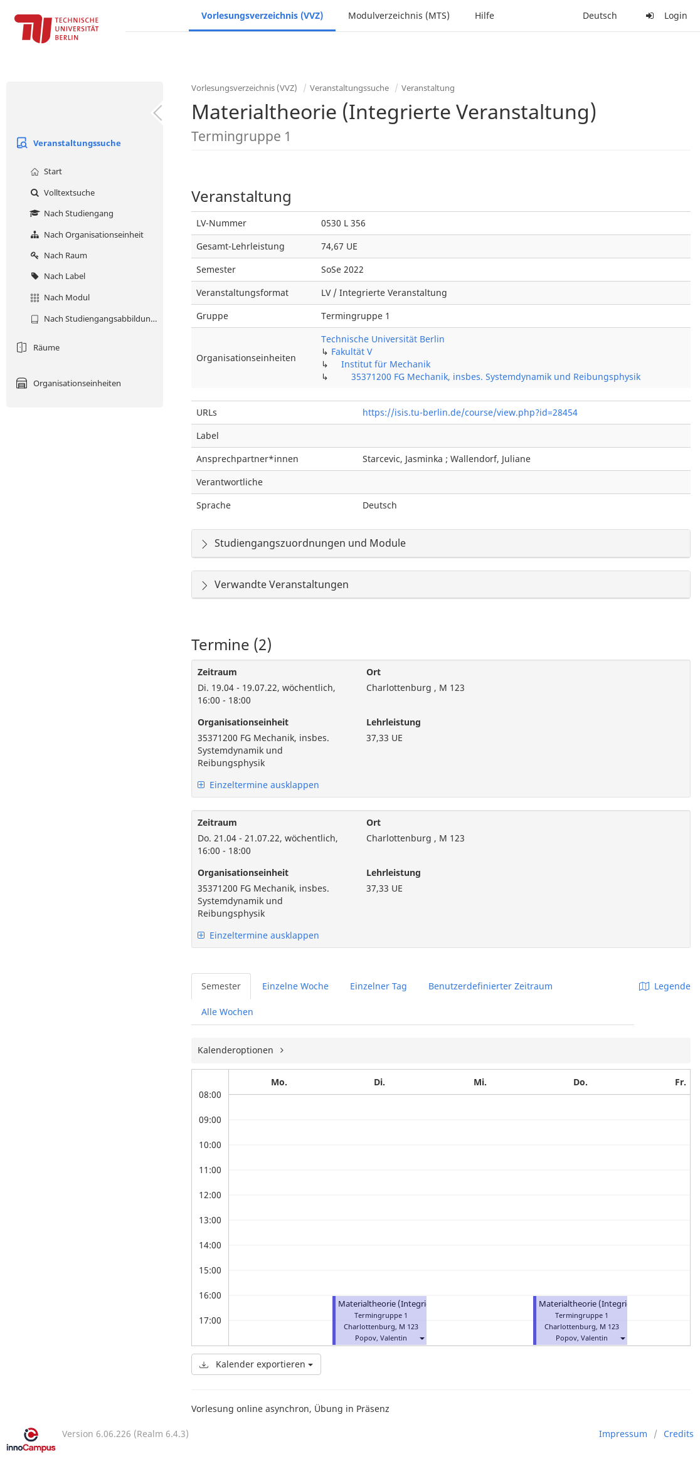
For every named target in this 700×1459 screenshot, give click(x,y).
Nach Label (56, 276)
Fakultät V (351, 351)
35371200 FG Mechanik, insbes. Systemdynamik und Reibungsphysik (495, 376)
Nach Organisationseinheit (85, 234)
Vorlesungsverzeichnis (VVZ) (262, 15)
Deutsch (600, 15)
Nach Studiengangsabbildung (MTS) (95, 318)
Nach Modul (58, 297)
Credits (679, 1434)
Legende (665, 986)
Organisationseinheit (243, 722)
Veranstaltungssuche (67, 143)
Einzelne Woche (295, 986)
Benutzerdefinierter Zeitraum (490, 986)
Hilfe (484, 15)
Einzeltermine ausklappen (258, 785)
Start (44, 171)
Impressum (623, 1434)
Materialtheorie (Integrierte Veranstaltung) (418, 1303)
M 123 (408, 1326)
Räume (36, 347)
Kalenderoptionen (237, 1050)
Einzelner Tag (378, 986)
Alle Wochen (227, 1012)
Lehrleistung (393, 722)
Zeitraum (217, 672)
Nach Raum (57, 255)
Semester (221, 986)
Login (664, 15)
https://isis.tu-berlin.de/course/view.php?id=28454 (470, 412)
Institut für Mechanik (385, 364)
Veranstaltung (428, 87)
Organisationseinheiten (67, 383)
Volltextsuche (61, 192)
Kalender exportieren (256, 1364)
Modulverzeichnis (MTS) (399, 15)
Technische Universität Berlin (383, 339)
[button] (421, 1337)
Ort (373, 672)
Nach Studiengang (70, 213)
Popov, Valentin (381, 1337)
